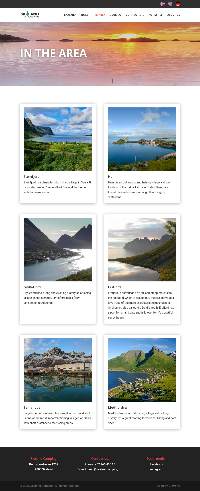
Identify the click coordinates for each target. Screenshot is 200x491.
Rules (84, 15)
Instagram (156, 469)
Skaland (70, 15)
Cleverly (174, 486)
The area (99, 15)
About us (173, 15)
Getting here (135, 15)
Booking (115, 15)
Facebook (156, 464)
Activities (156, 15)
